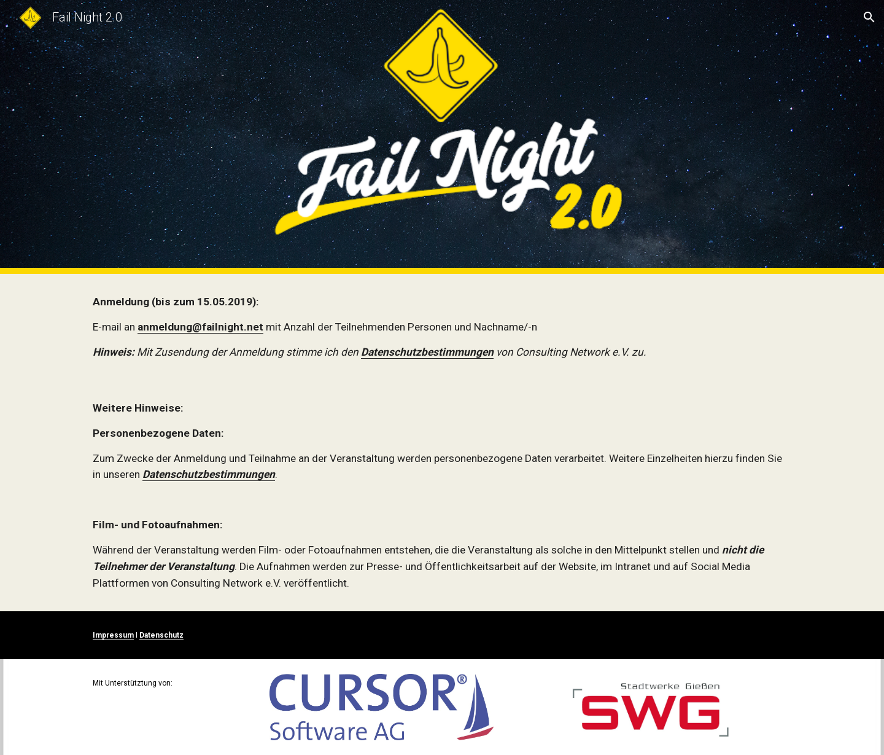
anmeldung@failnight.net (200, 327)
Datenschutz (161, 635)
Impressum (113, 635)
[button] (869, 17)
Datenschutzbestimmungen (427, 352)
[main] (442, 327)
